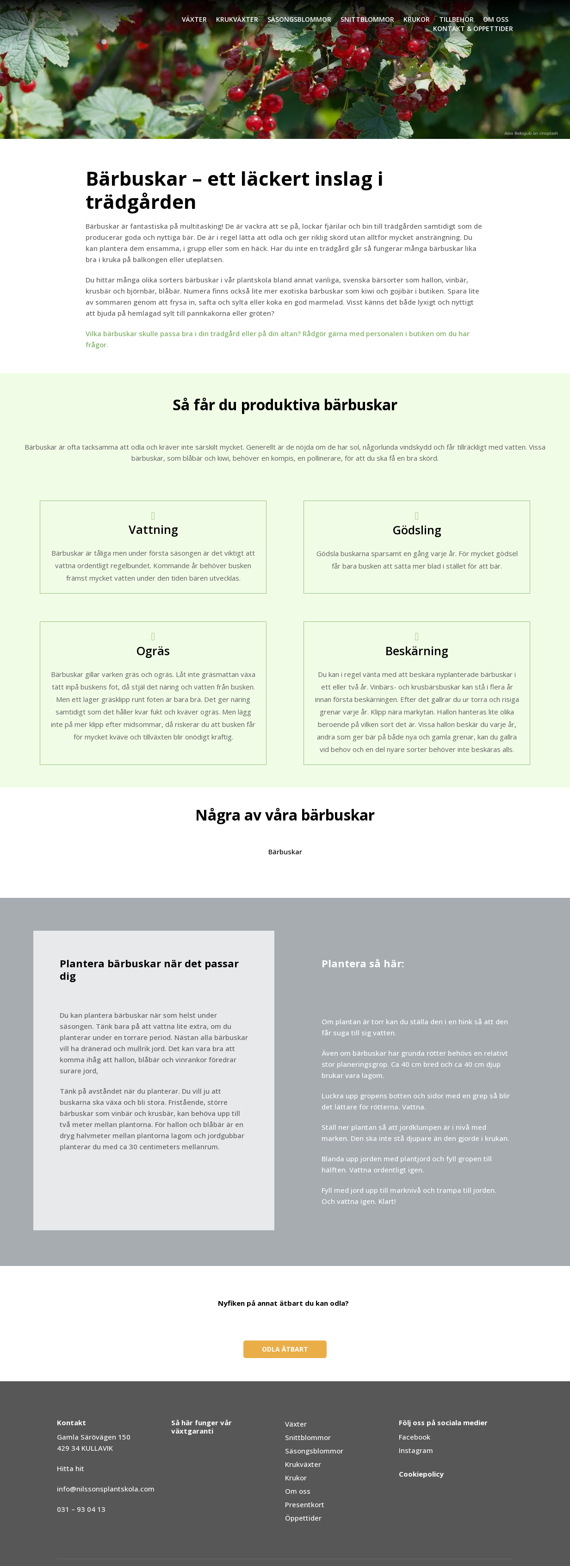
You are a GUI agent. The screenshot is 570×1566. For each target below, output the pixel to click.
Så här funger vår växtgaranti (201, 1426)
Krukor (416, 19)
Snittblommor (367, 19)
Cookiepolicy (421, 1473)
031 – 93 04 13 (81, 1509)
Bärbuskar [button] (285, 851)
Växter (194, 19)
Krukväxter (237, 19)
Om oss (495, 19)
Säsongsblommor (299, 19)
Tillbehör (456, 19)
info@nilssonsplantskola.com (106, 1488)
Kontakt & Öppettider (473, 28)
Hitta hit (70, 1468)
